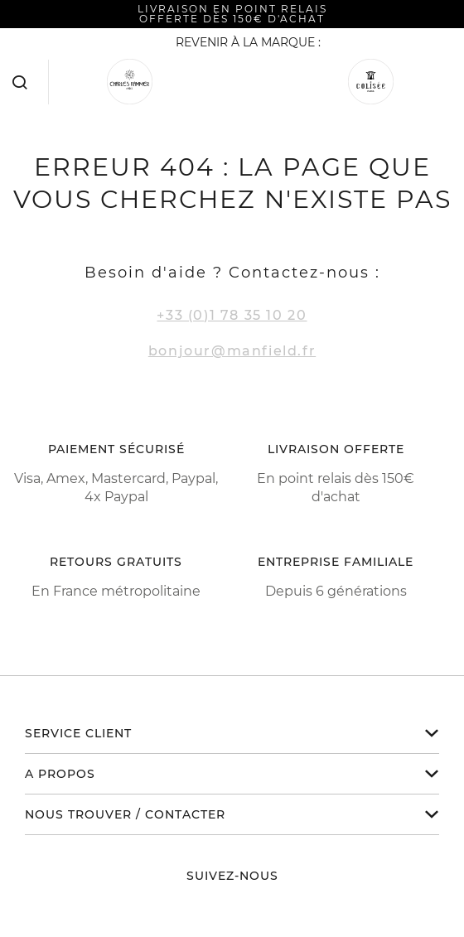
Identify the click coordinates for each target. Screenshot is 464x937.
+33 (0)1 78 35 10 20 (232, 315)
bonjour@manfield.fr (232, 351)
